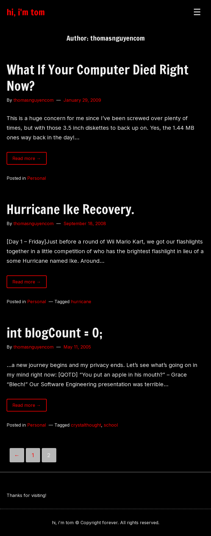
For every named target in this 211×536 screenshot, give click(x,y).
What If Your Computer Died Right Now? (97, 77)
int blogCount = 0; (54, 333)
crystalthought (86, 425)
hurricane (81, 301)
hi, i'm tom (26, 12)
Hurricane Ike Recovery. (70, 209)
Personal (36, 178)
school (111, 425)
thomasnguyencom (33, 100)
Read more (29, 159)
